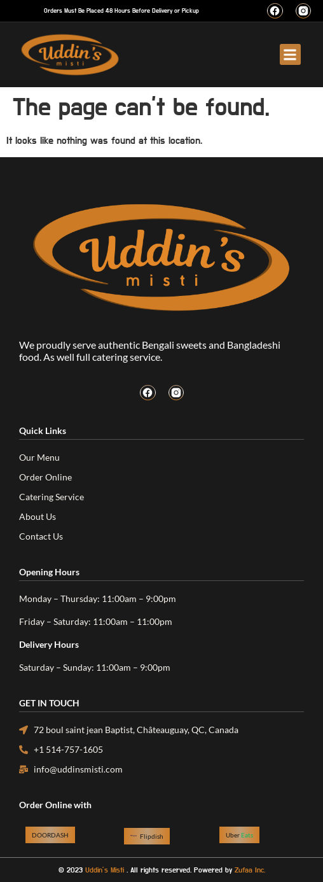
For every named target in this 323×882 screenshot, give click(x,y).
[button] (290, 54)
